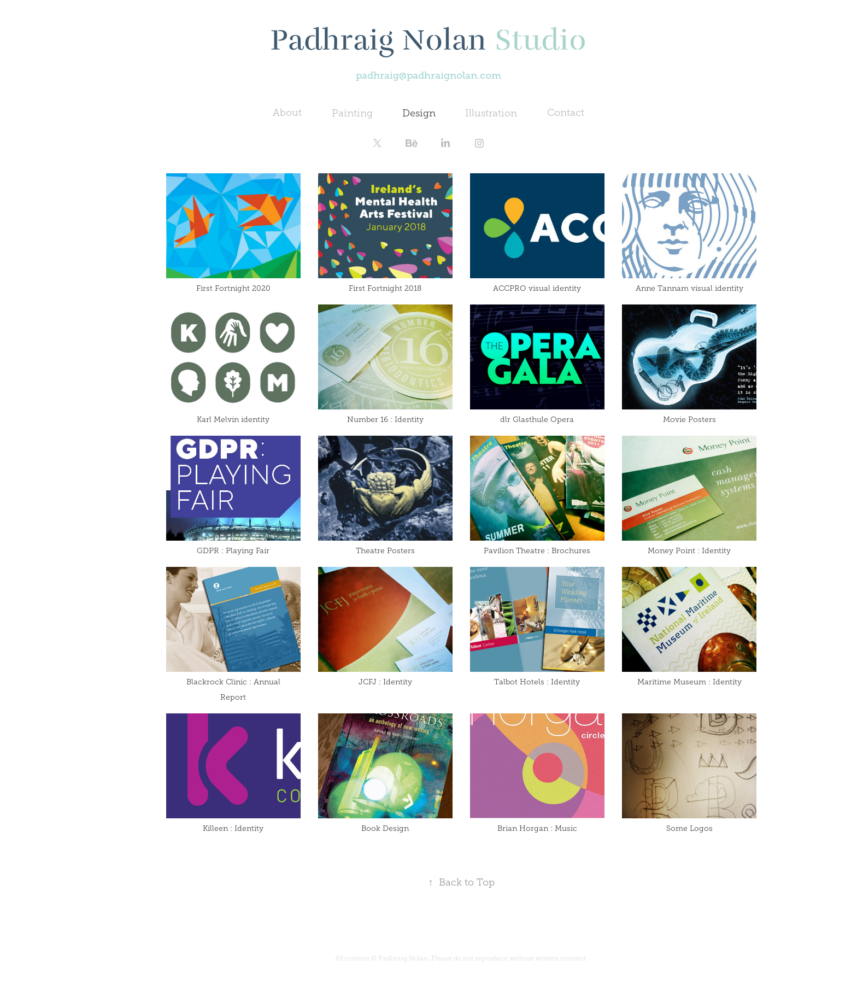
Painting (352, 113)
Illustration (491, 113)
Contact (565, 112)
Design (419, 113)
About (287, 112)
